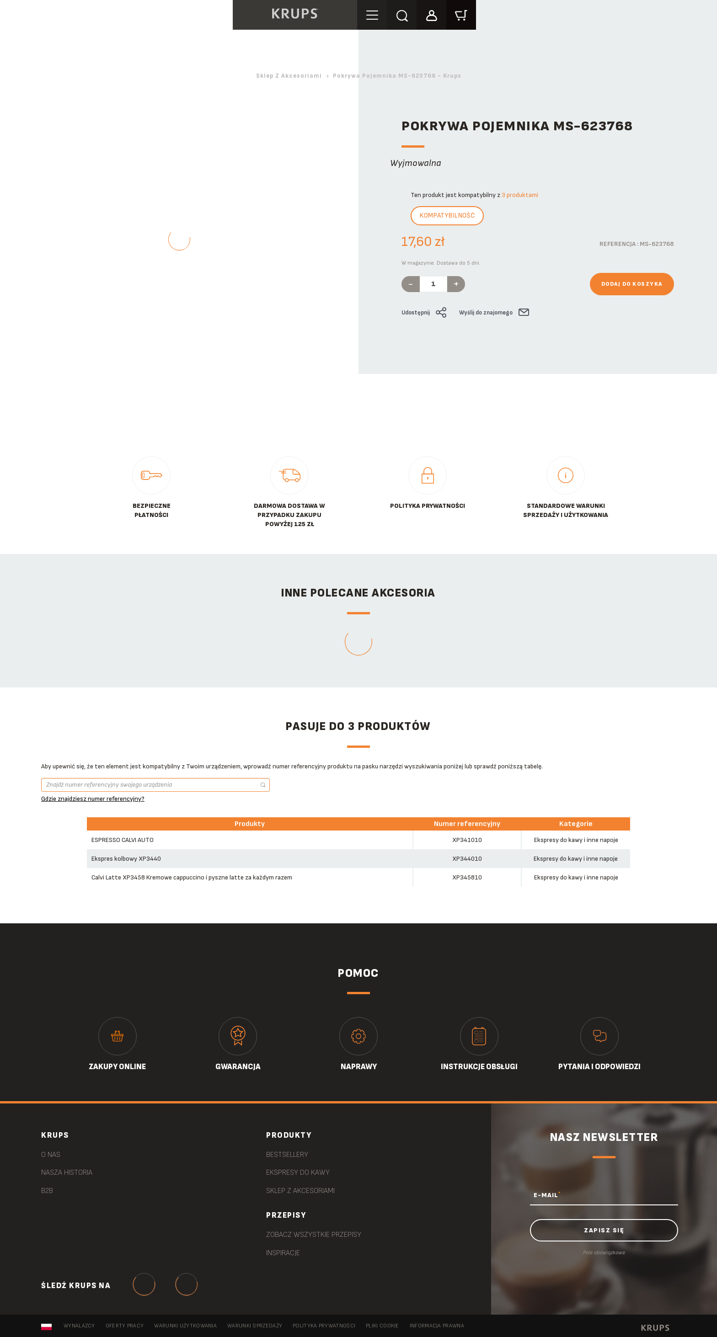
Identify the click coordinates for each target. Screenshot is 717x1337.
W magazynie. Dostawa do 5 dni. (441, 263)
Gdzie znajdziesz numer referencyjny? (92, 799)
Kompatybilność (447, 215)
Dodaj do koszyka (632, 284)
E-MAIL (547, 1195)
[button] (433, 14)
